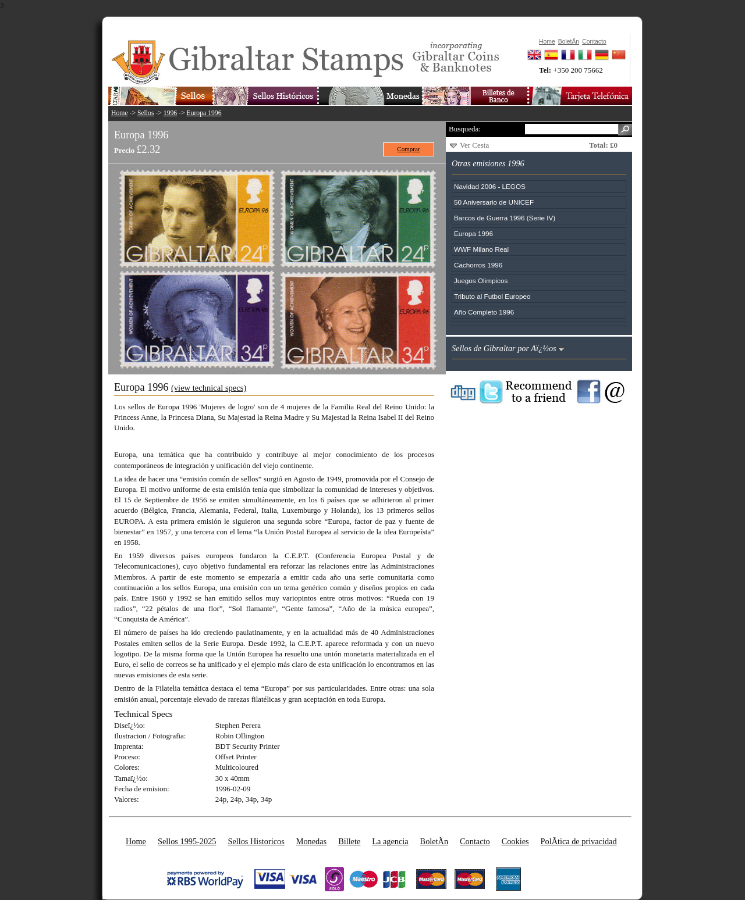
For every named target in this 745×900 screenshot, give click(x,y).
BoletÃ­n (434, 841)
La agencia (390, 841)
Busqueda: (465, 128)
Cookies (515, 841)
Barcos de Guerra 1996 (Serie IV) (504, 218)
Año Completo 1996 (484, 312)
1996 (170, 113)
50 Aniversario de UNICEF (494, 202)
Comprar (408, 148)
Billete (349, 841)
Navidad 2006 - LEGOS (490, 186)
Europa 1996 (204, 113)
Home (119, 113)
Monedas (311, 841)
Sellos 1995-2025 (187, 841)
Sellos (145, 113)
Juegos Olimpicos (481, 280)
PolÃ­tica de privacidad (579, 841)
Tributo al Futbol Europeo (492, 296)
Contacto (475, 841)
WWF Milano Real (481, 249)
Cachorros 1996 (478, 265)
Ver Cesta (474, 145)
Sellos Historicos (256, 841)
